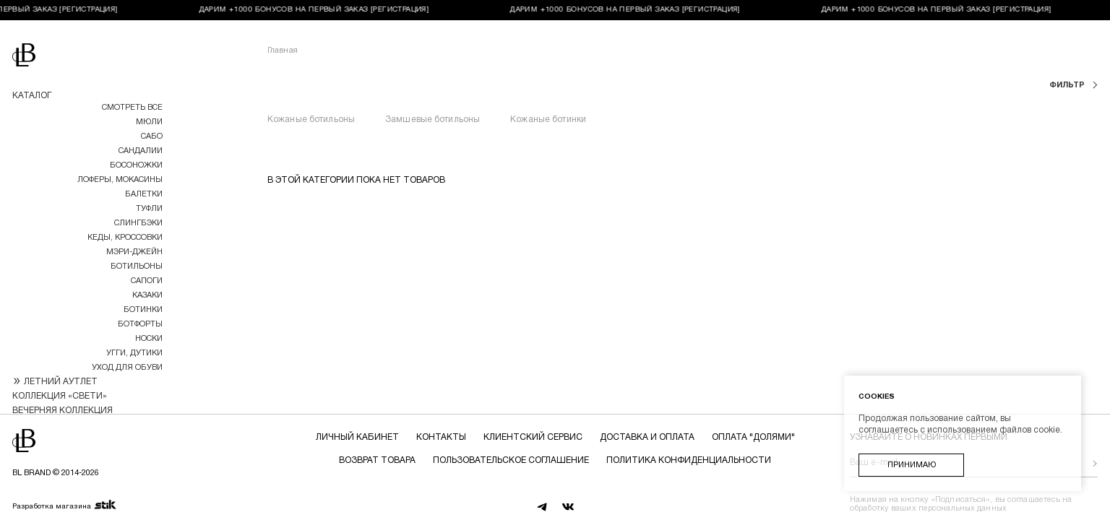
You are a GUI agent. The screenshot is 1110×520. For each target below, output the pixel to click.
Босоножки (136, 165)
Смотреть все (132, 107)
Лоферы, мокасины (120, 179)
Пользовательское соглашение (511, 460)
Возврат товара (377, 460)
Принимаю (911, 465)
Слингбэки (138, 223)
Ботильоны (137, 266)
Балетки (144, 194)
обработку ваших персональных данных (928, 508)
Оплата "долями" (753, 437)
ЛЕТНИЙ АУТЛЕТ (61, 382)
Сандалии (141, 151)
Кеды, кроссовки (125, 237)
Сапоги (147, 281)
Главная (282, 50)
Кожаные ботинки (548, 120)
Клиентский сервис (532, 437)
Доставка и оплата (647, 437)
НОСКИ (149, 338)
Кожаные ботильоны (311, 120)
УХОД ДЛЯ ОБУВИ (127, 367)
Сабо (152, 136)
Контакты (441, 437)
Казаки (147, 295)
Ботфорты (140, 324)
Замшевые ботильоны (432, 120)
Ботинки (143, 309)
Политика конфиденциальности (688, 460)
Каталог (31, 96)
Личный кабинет (357, 437)
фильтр (1068, 85)
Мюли (149, 122)
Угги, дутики (134, 353)
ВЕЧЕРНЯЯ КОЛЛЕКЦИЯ (62, 411)
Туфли (149, 208)
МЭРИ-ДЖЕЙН (134, 252)
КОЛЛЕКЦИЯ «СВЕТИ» (59, 396)
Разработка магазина (64, 505)
